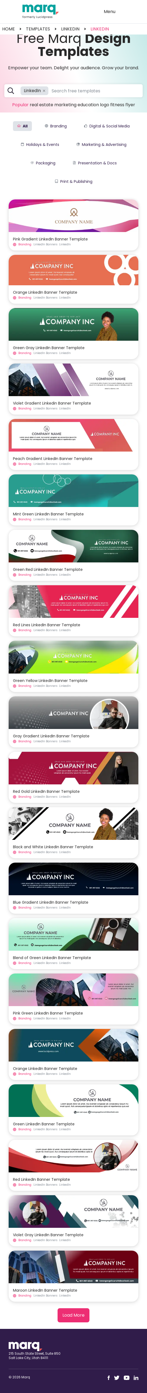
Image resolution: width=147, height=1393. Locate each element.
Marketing (65, 105)
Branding (56, 126)
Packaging (43, 163)
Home (8, 29)
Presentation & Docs (95, 163)
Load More (73, 1315)
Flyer (130, 105)
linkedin (70, 29)
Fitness (117, 105)
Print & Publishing (73, 181)
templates (38, 29)
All (22, 126)
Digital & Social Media (107, 126)
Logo (104, 105)
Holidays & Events (40, 144)
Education (88, 105)
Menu (109, 11)
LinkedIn (100, 29)
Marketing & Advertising (101, 144)
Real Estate (41, 105)
